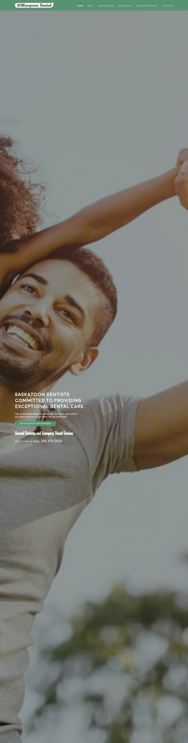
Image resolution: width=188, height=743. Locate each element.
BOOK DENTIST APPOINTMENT (35, 424)
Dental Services (105, 6)
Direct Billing (124, 6)
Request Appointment (146, 6)
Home (34, 5)
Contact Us (167, 6)
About (90, 6)
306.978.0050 (51, 441)
